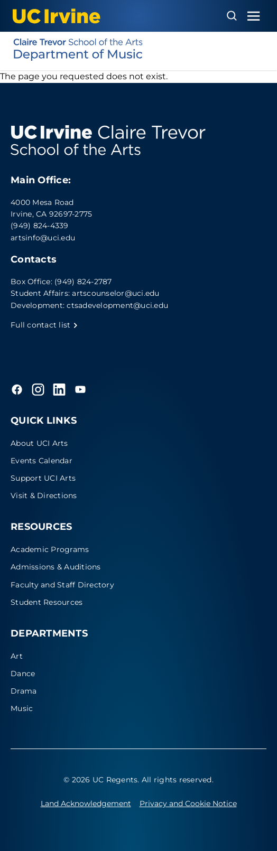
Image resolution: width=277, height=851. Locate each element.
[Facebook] (17, 389)
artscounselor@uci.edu (115, 293)
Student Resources (46, 602)
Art (17, 656)
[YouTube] (80, 389)
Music (22, 708)
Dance (23, 673)
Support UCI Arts (43, 478)
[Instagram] (38, 389)
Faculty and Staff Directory (62, 585)
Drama (23, 691)
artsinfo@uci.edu (43, 237)
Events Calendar (41, 460)
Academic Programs (50, 549)
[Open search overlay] (232, 15)
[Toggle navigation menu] (253, 16)
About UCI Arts (39, 443)
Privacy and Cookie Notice (188, 803)
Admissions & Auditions (56, 567)
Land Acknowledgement (86, 803)
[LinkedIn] (59, 389)
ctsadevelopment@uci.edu (117, 305)
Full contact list (44, 325)
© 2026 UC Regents (100, 779)
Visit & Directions (44, 495)
